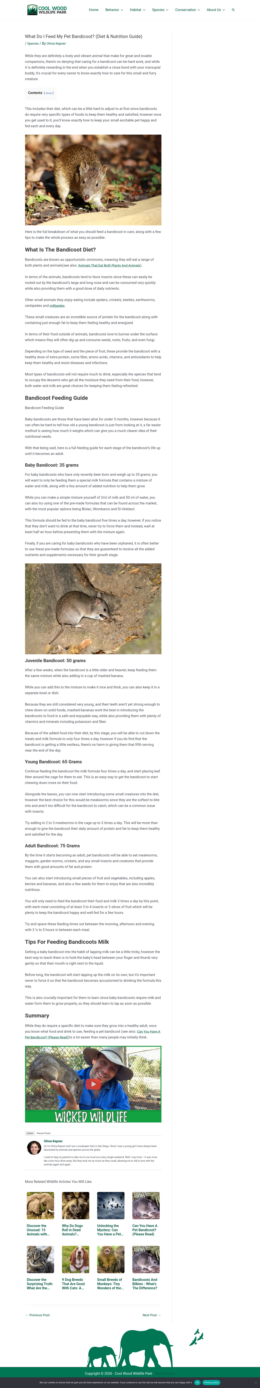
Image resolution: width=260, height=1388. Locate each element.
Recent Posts (43, 1133)
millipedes (57, 305)
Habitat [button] (137, 10)
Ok (197, 1382)
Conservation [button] (187, 10)
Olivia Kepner (53, 1141)
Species (33, 43)
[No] (255, 1382)
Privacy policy (211, 1382)
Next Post (151, 1315)
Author (30, 1133)
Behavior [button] (114, 10)
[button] (121, 10)
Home (94, 10)
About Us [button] (216, 10)
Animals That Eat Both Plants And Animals (111, 265)
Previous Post (38, 1315)
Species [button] (160, 10)
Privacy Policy (165, 1373)
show (49, 93)
